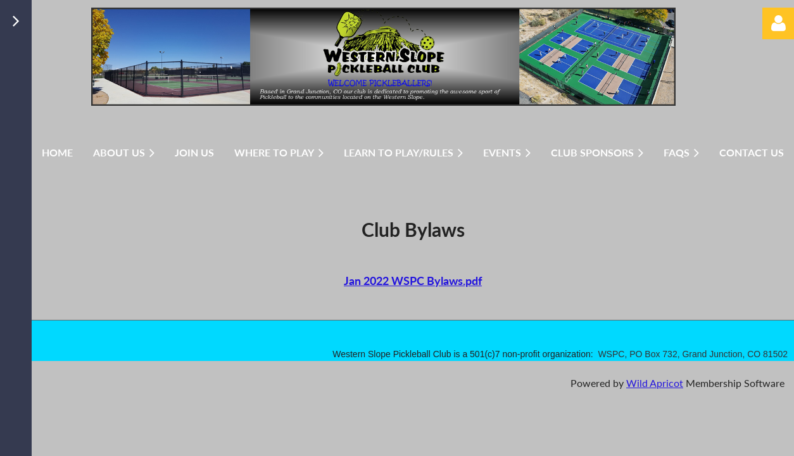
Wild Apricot (654, 383)
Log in (778, 23)
